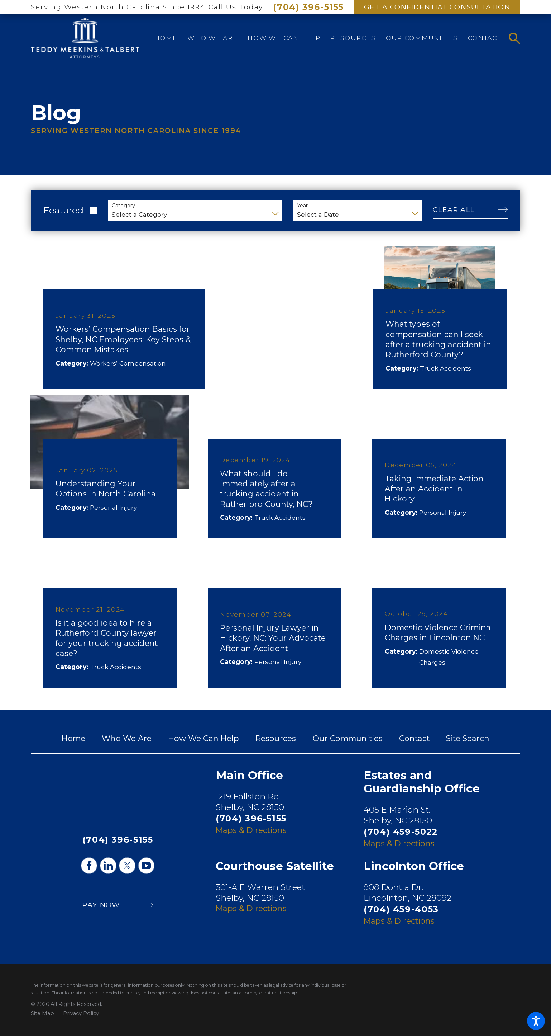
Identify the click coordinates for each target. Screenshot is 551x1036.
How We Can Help (203, 738)
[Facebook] (89, 865)
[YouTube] (146, 865)
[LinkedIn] (108, 865)
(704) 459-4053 (401, 909)
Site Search (467, 738)
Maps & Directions (251, 830)
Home (73, 738)
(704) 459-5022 (401, 832)
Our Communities (348, 738)
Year (302, 206)
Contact (414, 738)
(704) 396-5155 (308, 7)
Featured (63, 210)
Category (123, 206)
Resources (275, 738)
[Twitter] (127, 865)
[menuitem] (166, 38)
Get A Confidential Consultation (437, 7)
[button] (536, 1021)
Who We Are (127, 738)
